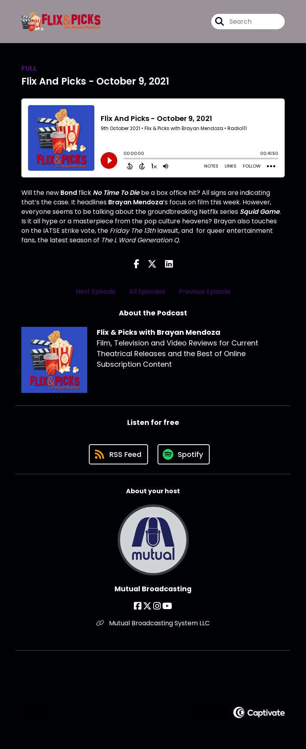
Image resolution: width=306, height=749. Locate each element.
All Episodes (147, 291)
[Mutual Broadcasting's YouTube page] (167, 606)
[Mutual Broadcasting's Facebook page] (137, 606)
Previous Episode (205, 291)
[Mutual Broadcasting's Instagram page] (157, 606)
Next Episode (96, 291)
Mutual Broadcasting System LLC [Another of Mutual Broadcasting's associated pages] (153, 623)
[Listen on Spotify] (184, 454)
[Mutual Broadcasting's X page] (147, 606)
